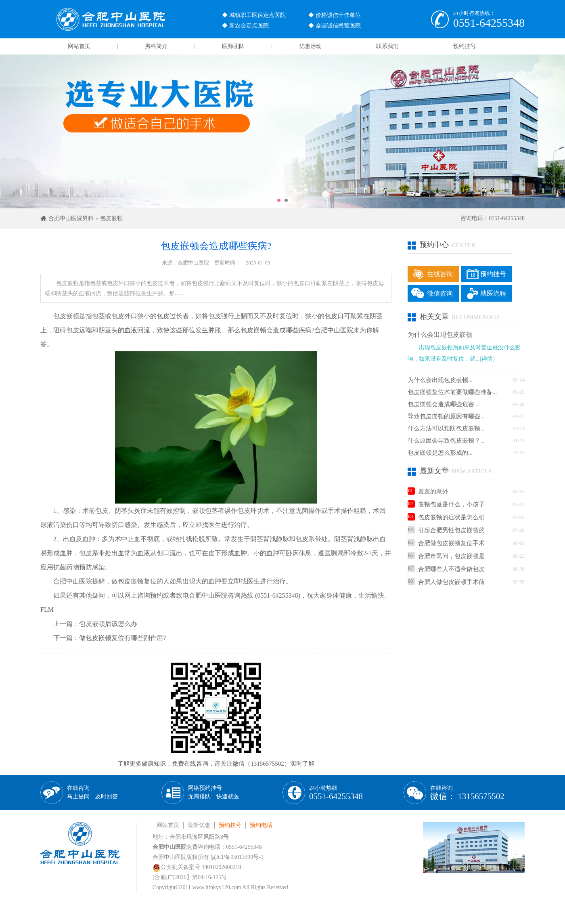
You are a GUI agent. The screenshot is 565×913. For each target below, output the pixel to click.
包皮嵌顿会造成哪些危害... (443, 404)
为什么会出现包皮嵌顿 (440, 334)
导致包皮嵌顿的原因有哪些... (446, 416)
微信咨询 (440, 293)
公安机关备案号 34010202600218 (197, 867)
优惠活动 (310, 46)
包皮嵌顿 (111, 218)
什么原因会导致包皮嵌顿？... (446, 440)
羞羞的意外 (428, 491)
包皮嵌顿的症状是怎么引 (446, 517)
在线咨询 (440, 274)
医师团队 (233, 46)
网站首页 (79, 46)
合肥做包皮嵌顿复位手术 (446, 543)
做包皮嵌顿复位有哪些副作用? (122, 637)
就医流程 (493, 293)
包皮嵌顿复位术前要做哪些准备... (452, 392)
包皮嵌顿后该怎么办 (108, 623)
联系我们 (387, 46)
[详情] (487, 359)
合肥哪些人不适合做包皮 (446, 569)
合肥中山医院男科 (71, 218)
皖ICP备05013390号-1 (237, 857)
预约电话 (261, 825)
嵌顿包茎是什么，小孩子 (446, 504)
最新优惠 (199, 825)
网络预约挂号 (213, 792)
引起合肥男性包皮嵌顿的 (446, 530)
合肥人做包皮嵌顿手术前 (446, 582)
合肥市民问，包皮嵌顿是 (446, 556)
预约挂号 (464, 46)
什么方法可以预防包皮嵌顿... (446, 428)
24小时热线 (336, 793)
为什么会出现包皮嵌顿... (440, 380)
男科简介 (156, 46)
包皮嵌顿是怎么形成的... (440, 452)
